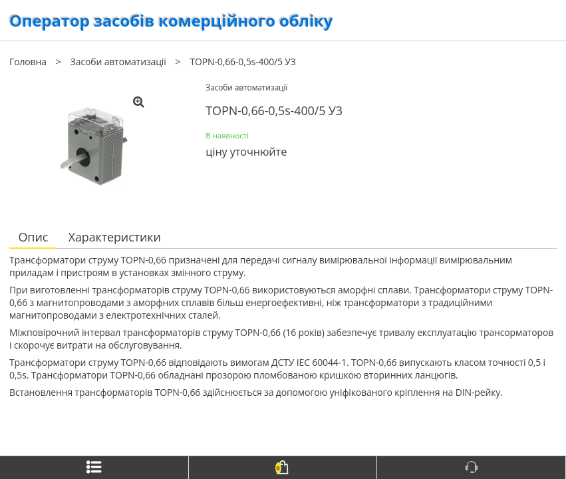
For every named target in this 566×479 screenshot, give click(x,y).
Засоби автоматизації (118, 61)
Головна (28, 61)
